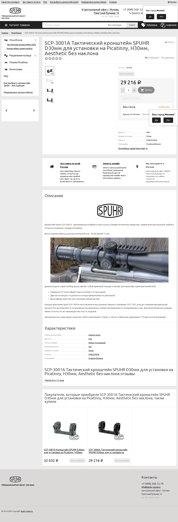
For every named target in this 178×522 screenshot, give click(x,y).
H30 (90, 339)
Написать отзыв (54, 380)
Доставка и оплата (31, 2)
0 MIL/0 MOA (93, 354)
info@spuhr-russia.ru (151, 487)
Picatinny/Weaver (95, 358)
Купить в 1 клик (130, 98)
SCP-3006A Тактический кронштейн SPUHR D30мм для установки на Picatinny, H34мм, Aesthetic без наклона (108, 453)
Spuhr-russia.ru (27, 511)
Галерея (113, 2)
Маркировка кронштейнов (93, 2)
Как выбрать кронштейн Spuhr (64, 2)
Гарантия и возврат (10, 2)
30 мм (91, 350)
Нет (90, 347)
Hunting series (94, 335)
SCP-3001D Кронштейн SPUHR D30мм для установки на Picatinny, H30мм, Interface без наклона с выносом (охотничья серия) (64, 453)
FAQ (45, 2)
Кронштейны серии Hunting (19, 48)
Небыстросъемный (96, 343)
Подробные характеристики (131, 148)
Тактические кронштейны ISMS (21, 44)
